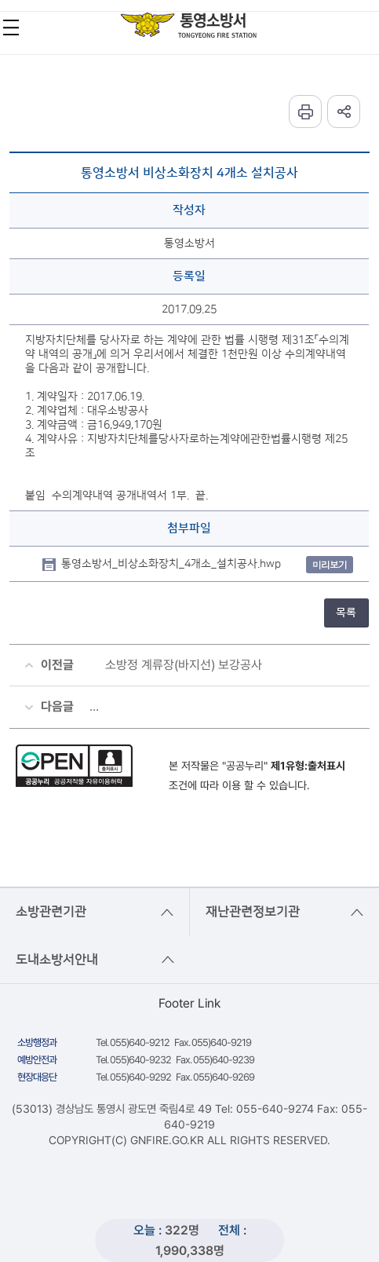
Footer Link (189, 1003)
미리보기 (329, 564)
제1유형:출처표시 (308, 765)
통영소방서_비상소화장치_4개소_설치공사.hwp (171, 564)
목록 (346, 612)
